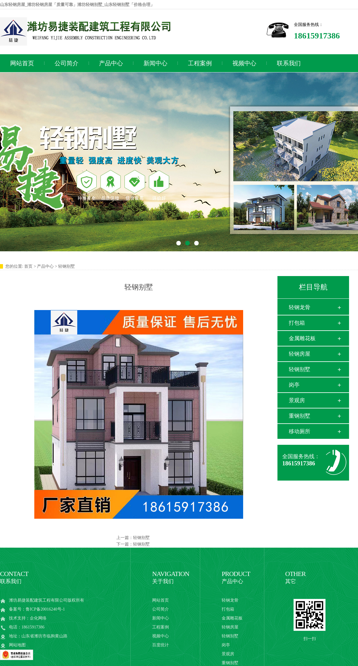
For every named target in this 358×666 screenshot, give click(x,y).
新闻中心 (155, 63)
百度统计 (160, 645)
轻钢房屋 (299, 354)
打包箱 (297, 323)
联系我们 (289, 63)
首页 (28, 266)
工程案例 (200, 63)
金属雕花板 (302, 338)
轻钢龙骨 (299, 307)
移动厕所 (299, 431)
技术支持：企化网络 (28, 618)
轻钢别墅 (141, 537)
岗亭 (294, 385)
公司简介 (66, 63)
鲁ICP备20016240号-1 (45, 609)
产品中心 (111, 63)
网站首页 (160, 600)
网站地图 (17, 645)
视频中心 (244, 63)
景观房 (297, 400)
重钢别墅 (299, 416)
